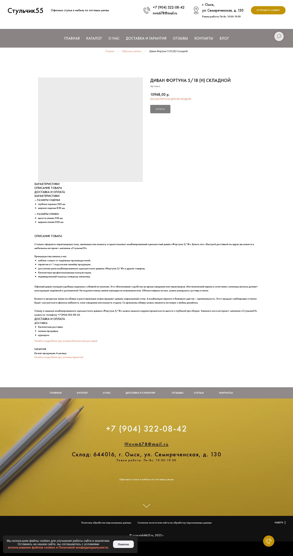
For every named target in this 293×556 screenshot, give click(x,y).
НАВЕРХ (280, 522)
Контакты (203, 38)
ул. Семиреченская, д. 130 (222, 10)
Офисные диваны (131, 51)
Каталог (82, 392)
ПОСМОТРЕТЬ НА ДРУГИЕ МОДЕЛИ (170, 99)
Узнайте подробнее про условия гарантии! (58, 357)
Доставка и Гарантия (146, 38)
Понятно (123, 544)
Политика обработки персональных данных (106, 522)
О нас (113, 38)
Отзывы (180, 38)
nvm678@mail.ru (165, 13)
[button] (268, 10)
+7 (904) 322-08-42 (168, 7)
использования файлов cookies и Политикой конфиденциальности (58, 547)
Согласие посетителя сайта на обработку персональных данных (175, 522)
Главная (72, 38)
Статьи (199, 392)
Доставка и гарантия (140, 392)
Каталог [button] (94, 38)
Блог (224, 38)
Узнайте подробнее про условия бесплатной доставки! (65, 340)
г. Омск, (208, 4)
